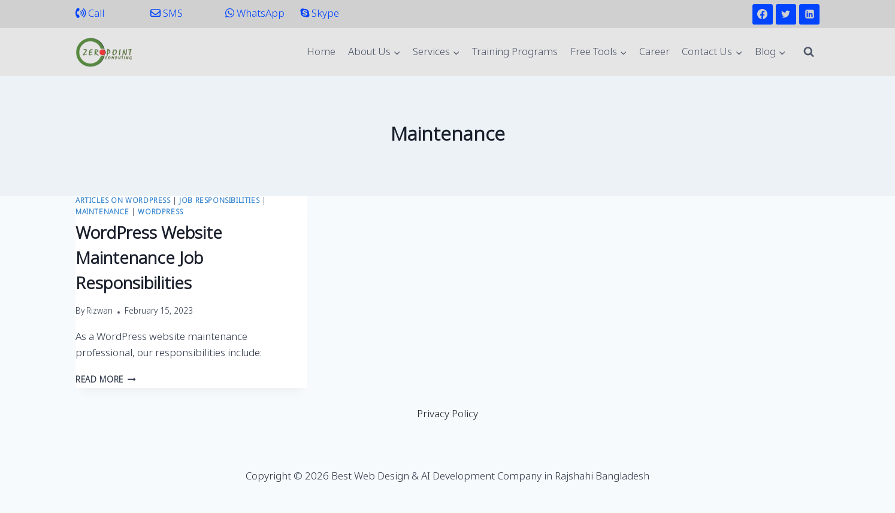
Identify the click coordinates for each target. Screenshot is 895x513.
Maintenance (102, 212)
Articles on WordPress (123, 201)
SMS (166, 14)
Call (89, 14)
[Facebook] (762, 14)
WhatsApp (255, 14)
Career (654, 52)
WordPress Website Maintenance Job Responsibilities (148, 259)
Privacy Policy (447, 414)
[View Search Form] (809, 52)
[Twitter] (786, 14)
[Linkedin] (809, 14)
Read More (105, 380)
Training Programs (515, 52)
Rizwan (99, 311)
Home (321, 52)
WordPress (160, 212)
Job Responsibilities (219, 201)
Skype (319, 14)
